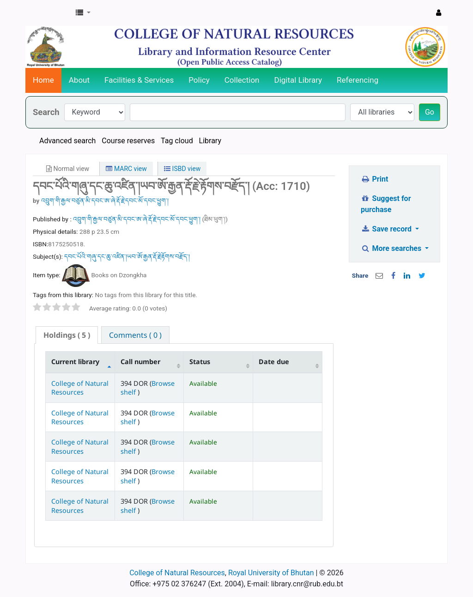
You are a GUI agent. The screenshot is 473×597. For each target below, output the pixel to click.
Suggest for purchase (386, 204)
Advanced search (67, 140)
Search (46, 112)
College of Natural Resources (80, 387)
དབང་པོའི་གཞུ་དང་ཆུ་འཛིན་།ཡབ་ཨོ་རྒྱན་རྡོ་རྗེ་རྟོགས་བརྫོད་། (127, 256)
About (79, 80)
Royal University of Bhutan (271, 572)
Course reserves (128, 140)
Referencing (357, 80)
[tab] (67, 335)
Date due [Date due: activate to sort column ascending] (274, 361)
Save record (387, 229)
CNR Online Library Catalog (49, 13)
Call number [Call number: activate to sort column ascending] (140, 361)
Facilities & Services (139, 80)
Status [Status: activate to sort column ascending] (199, 361)
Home (43, 80)
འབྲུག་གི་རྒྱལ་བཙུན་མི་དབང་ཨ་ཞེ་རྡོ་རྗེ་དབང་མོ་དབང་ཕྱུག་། (105, 200)
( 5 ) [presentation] (66, 335)
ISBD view (182, 168)
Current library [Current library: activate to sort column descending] (75, 361)
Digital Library (298, 80)
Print (374, 179)
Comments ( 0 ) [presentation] (135, 335)
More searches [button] (392, 248)
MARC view (126, 168)
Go (429, 112)
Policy (199, 80)
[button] (83, 13)
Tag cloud (177, 140)
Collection (242, 80)
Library (210, 140)
